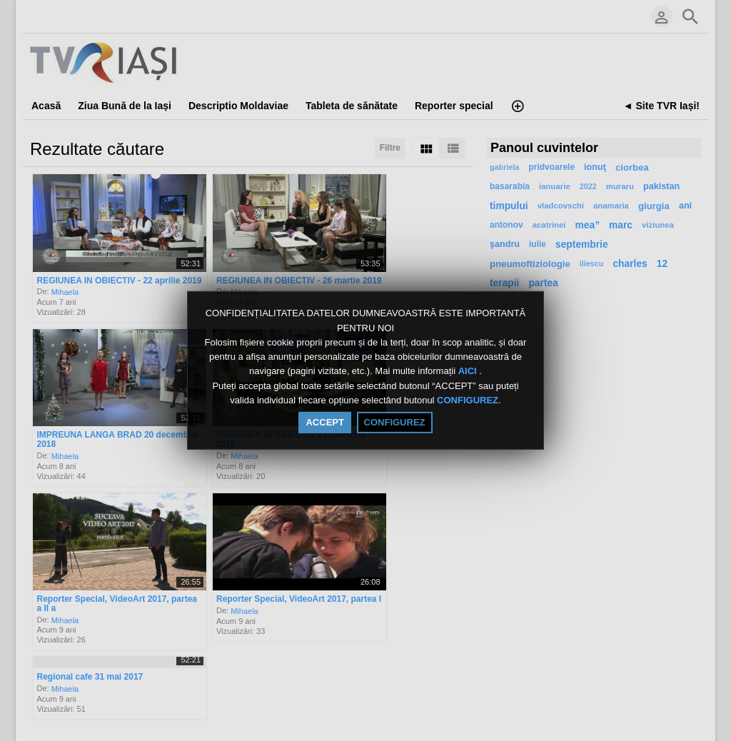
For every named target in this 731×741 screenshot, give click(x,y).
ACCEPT (324, 422)
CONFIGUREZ (467, 400)
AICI (469, 371)
